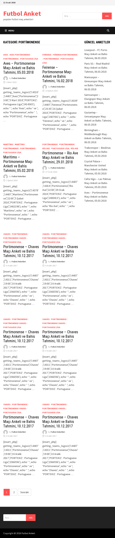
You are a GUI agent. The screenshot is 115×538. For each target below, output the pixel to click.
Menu (9, 30)
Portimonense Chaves (14, 238)
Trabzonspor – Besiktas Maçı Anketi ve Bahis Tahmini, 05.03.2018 (97, 152)
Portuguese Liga (29, 58)
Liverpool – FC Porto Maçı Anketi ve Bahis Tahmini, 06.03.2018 (95, 54)
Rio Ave (74, 148)
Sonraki (24, 492)
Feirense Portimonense (65, 54)
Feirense (46, 54)
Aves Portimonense (20, 54)
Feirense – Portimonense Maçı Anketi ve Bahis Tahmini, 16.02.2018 (57, 74)
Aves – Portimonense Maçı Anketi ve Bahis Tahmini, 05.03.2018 (19, 68)
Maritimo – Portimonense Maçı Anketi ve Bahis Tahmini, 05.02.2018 (18, 164)
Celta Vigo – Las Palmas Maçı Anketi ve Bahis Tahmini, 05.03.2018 (97, 183)
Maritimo (8, 144)
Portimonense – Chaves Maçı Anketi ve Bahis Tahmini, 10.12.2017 (21, 251)
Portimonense (11, 58)
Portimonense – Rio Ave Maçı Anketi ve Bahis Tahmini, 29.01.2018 (60, 157)
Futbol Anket (22, 13)
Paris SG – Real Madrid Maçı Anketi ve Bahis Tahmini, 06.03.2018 (96, 67)
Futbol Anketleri (19, 78)
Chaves (6, 234)
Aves (5, 54)
